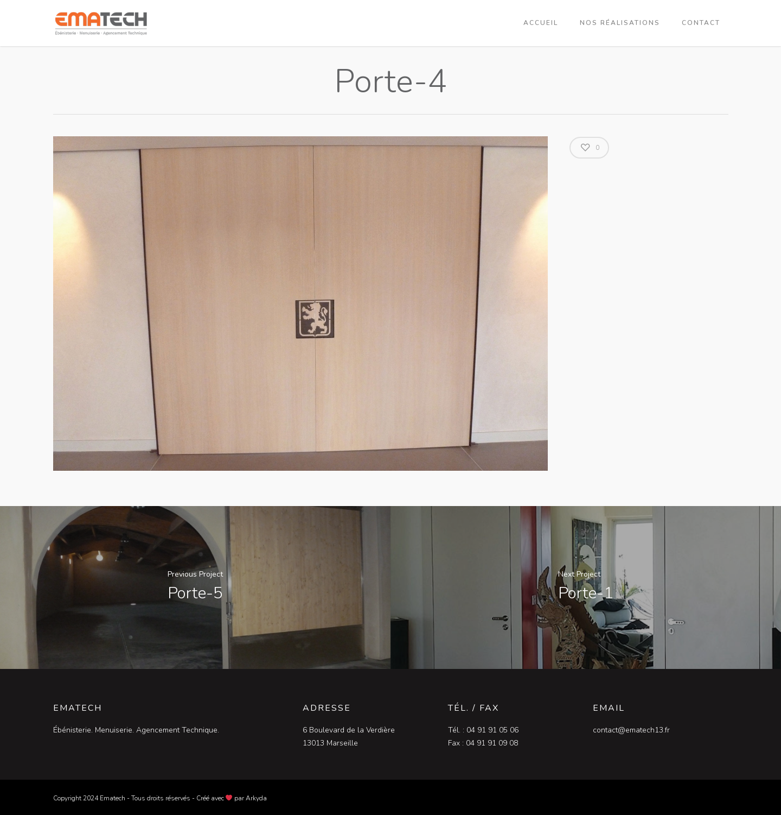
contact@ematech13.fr (631, 730)
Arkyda (256, 798)
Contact (701, 22)
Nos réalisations (620, 22)
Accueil (540, 22)
